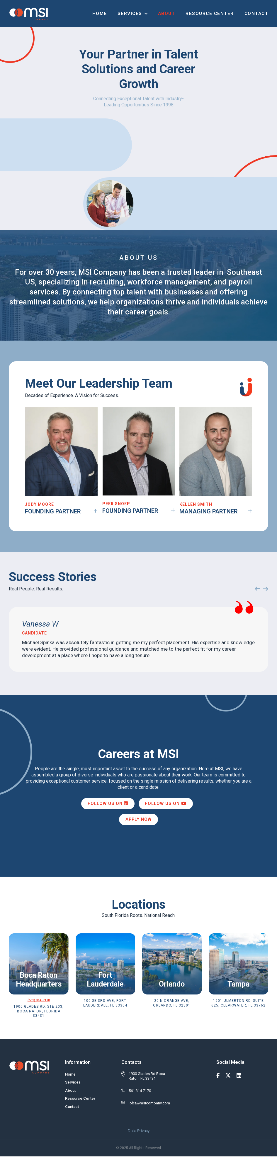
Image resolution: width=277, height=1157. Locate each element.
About (166, 12)
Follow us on (107, 803)
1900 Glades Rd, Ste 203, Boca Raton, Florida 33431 (38, 1012)
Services (130, 12)
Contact (256, 12)
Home (99, 12)
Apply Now (138, 820)
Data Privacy (138, 1131)
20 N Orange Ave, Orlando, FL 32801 (172, 1003)
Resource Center (210, 12)
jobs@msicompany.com (149, 1104)
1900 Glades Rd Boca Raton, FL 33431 (147, 1076)
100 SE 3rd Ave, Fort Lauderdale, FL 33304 (105, 1003)
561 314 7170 (140, 1091)
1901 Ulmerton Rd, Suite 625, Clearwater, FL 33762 (238, 1003)
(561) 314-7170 (39, 1001)
